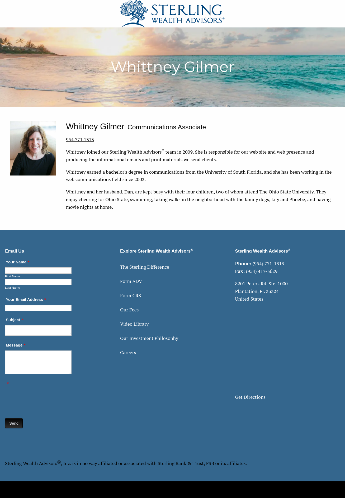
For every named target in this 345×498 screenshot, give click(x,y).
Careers (128, 352)
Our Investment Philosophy (149, 338)
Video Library (134, 324)
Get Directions (250, 397)
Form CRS (130, 295)
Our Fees (129, 309)
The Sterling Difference (144, 267)
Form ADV (131, 281)
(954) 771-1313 (268, 263)
